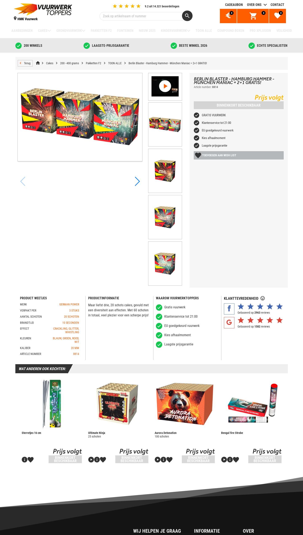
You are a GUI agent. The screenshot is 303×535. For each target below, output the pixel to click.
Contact (277, 5)
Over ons (254, 5)
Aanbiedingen (22, 31)
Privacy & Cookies (153, 515)
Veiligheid (284, 31)
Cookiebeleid (150, 522)
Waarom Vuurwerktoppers (219, 530)
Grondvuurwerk (69, 31)
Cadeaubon (234, 5)
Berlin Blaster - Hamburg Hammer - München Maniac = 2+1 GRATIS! (168, 63)
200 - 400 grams (69, 63)
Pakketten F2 (101, 31)
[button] (137, 165)
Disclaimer (148, 530)
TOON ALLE (204, 31)
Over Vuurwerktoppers (217, 522)
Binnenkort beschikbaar (238, 105)
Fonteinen (125, 31)
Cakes (43, 31)
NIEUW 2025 (147, 31)
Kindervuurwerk (174, 31)
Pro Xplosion (260, 31)
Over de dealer (212, 508)
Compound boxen (230, 31)
